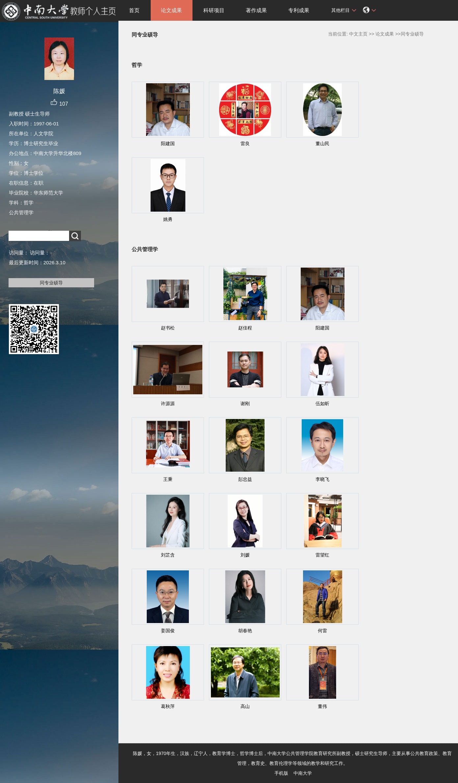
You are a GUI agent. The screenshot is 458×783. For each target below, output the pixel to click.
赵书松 (168, 327)
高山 (245, 706)
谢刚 (245, 403)
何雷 (322, 630)
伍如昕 (322, 403)
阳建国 (168, 143)
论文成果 (171, 10)
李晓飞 (322, 479)
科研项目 (213, 10)
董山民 (322, 143)
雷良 (245, 143)
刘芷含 (168, 555)
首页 (134, 10)
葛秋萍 (168, 706)
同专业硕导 (51, 282)
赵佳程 (245, 327)
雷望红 (322, 555)
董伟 (322, 706)
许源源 (168, 403)
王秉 (167, 479)
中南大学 (302, 773)
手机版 (281, 773)
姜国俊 (168, 630)
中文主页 (358, 34)
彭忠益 (245, 479)
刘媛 (245, 555)
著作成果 (256, 10)
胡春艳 (245, 630)
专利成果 (298, 10)
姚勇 (167, 219)
